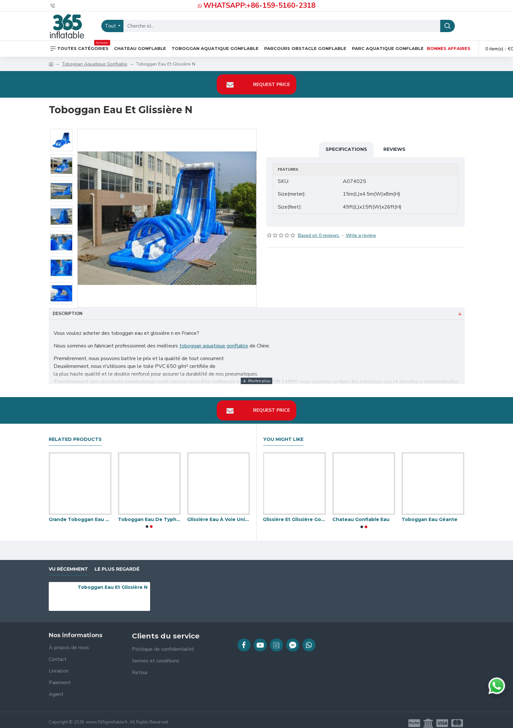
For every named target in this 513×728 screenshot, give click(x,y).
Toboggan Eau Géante (429, 513)
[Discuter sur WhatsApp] (497, 686)
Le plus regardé (117, 562)
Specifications (346, 149)
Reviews (394, 149)
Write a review (361, 229)
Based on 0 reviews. (319, 229)
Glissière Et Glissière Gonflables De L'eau (294, 513)
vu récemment (68, 562)
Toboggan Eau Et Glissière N (112, 581)
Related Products (75, 433)
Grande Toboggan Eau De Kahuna (80, 513)
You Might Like (283, 433)
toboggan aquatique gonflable (213, 345)
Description (68, 314)
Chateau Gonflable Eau (361, 513)
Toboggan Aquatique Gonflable (94, 64)
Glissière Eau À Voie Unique (218, 513)
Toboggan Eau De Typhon (149, 513)
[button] (147, 520)
